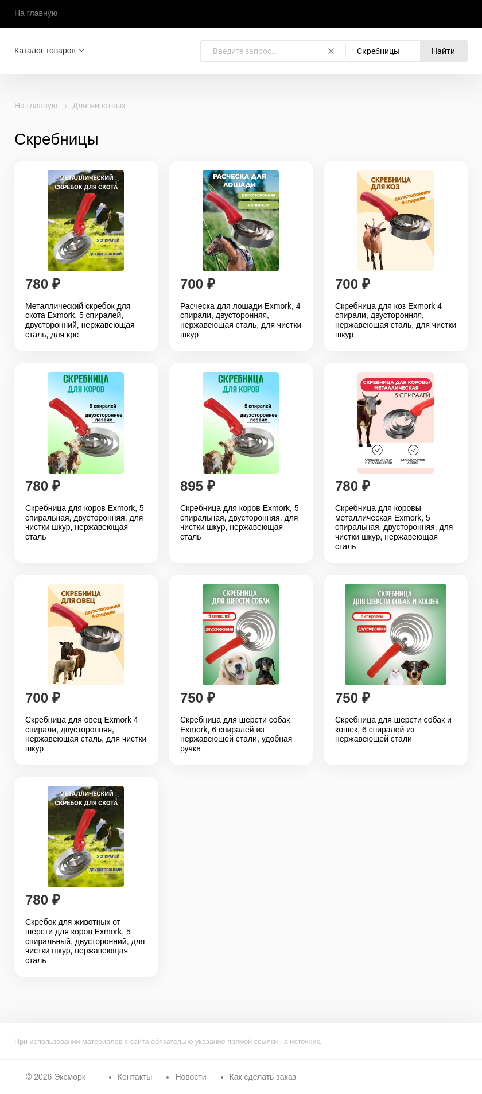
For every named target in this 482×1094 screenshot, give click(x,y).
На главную (35, 13)
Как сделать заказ (263, 1076)
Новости (190, 1076)
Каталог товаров (45, 50)
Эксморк (69, 1076)
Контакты (135, 1076)
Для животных (99, 106)
